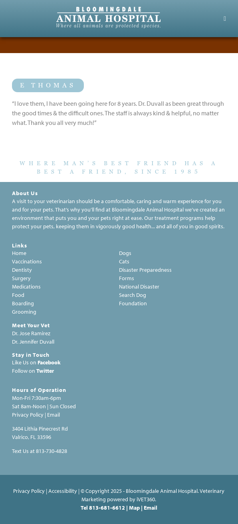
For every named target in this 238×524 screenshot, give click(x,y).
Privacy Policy (29, 490)
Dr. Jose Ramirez (31, 333)
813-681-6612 (107, 507)
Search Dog (132, 295)
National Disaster (139, 286)
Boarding (23, 303)
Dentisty (22, 269)
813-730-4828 (51, 451)
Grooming (24, 311)
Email (53, 414)
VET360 (146, 499)
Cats (124, 261)
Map (134, 507)
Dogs (125, 253)
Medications (26, 286)
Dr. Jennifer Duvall (33, 341)
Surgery (21, 278)
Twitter (45, 370)
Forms (126, 278)
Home (19, 253)
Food (18, 295)
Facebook (49, 362)
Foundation (133, 303)
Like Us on (24, 362)
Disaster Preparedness (145, 269)
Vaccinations (27, 261)
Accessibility (62, 490)
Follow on (23, 370)
